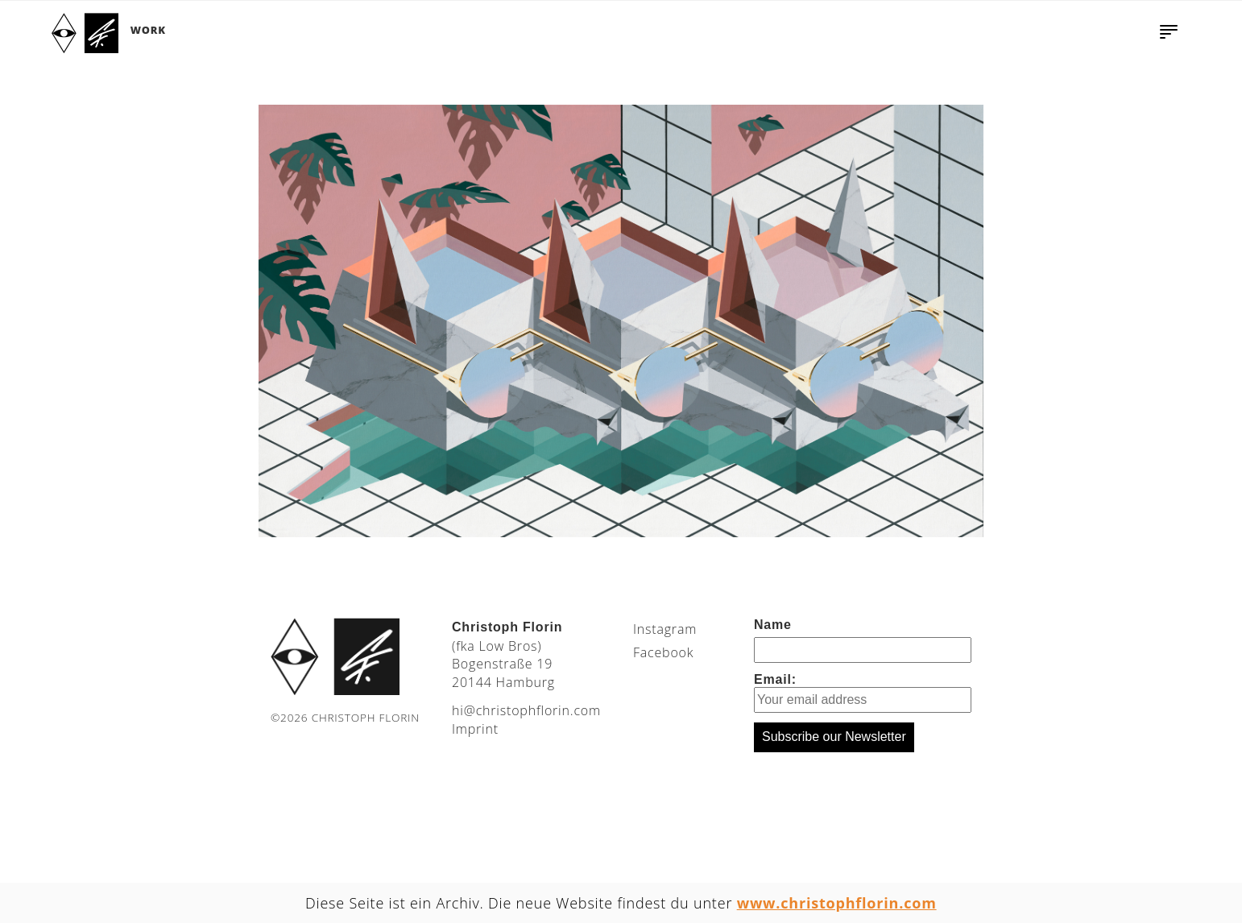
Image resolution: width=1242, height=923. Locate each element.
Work (148, 30)
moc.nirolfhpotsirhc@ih (526, 710)
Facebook (663, 652)
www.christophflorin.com (837, 903)
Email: (862, 693)
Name (773, 624)
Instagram (665, 629)
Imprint (475, 729)
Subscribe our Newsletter (834, 736)
